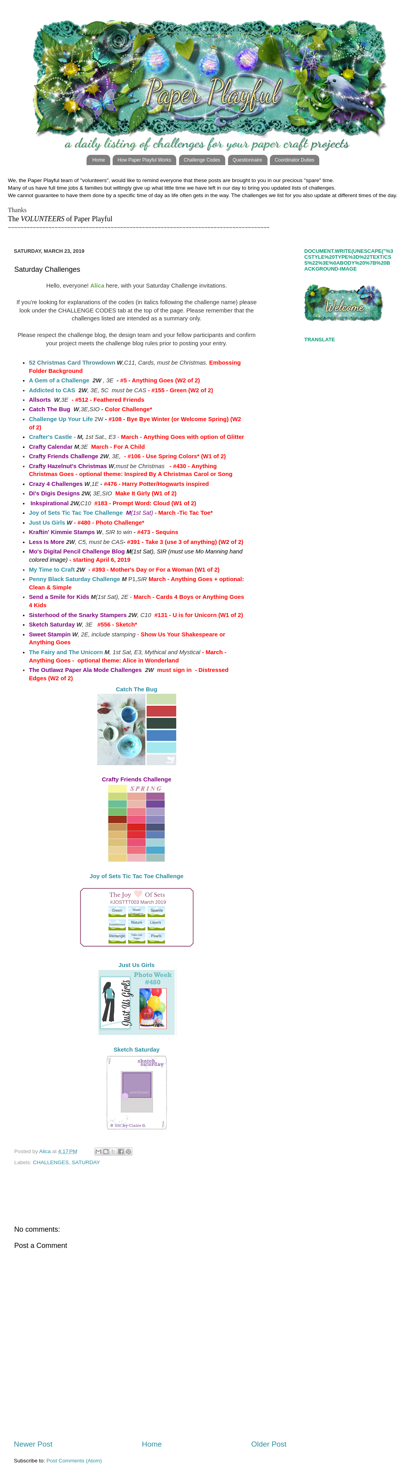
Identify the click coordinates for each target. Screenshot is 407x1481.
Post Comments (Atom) (74, 1461)
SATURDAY (86, 1162)
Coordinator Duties (294, 160)
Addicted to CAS (52, 390)
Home (98, 160)
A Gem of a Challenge (59, 380)
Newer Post (33, 1444)
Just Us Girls (47, 522)
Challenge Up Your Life (61, 419)
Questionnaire (247, 160)
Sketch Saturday (136, 1049)
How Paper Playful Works (144, 160)
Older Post (268, 1444)
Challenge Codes (202, 160)
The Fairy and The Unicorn (66, 652)
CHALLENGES (51, 1162)
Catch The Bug (136, 689)
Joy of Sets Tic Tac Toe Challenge (76, 513)
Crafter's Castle (50, 437)
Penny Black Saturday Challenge (74, 579)
